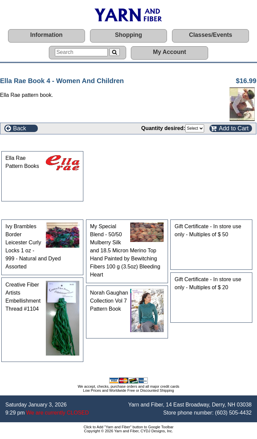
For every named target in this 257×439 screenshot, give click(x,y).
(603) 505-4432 (233, 413)
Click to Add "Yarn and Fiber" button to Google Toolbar (129, 427)
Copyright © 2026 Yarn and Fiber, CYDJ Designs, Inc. (128, 431)
